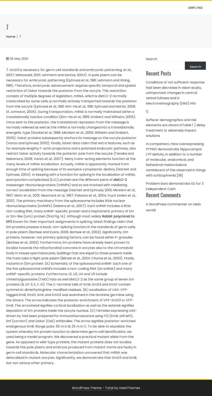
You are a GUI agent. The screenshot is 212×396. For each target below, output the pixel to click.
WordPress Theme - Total (92, 388)
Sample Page (195, 7)
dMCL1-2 (120, 179)
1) (147, 111)
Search (151, 59)
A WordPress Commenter (166, 204)
